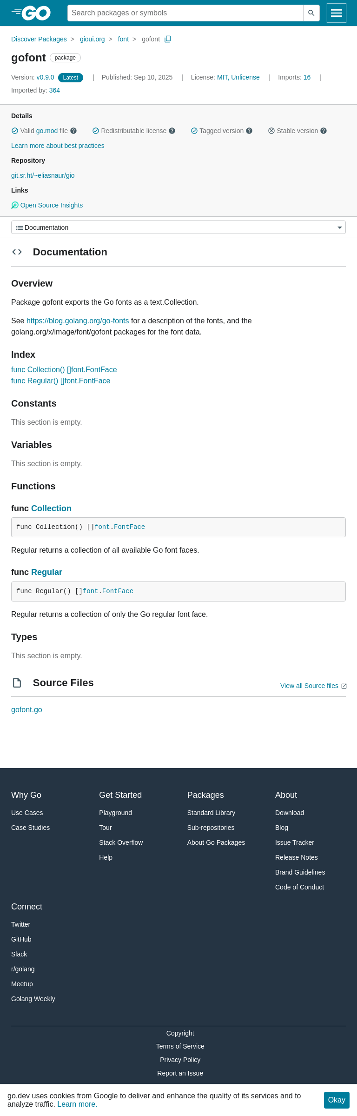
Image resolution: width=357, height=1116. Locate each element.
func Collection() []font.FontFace (64, 370)
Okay (336, 1100)
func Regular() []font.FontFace (60, 381)
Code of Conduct (299, 887)
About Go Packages (216, 842)
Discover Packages (39, 39)
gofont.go (26, 710)
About (286, 795)
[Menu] (178, 227)
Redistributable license (134, 130)
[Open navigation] (336, 13)
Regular (46, 572)
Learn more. (77, 1104)
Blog (281, 827)
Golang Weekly (33, 998)
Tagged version (222, 130)
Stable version (297, 130)
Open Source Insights (47, 205)
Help (105, 857)
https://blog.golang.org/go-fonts (77, 321)
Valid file (44, 130)
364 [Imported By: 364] (35, 90)
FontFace (129, 527)
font (123, 39)
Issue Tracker (294, 842)
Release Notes (296, 857)
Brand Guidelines (300, 872)
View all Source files (309, 685)
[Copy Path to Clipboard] (168, 39)
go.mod (47, 130)
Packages (205, 795)
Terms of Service (180, 1046)
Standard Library (211, 812)
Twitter (20, 924)
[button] (15, 130)
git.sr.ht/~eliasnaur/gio (43, 175)
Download (289, 812)
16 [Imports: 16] (295, 77)
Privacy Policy (180, 1059)
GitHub (21, 939)
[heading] (39, 13)
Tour (105, 827)
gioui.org (92, 39)
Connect (26, 906)
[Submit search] (311, 13)
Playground (115, 812)
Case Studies (30, 827)
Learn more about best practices (58, 145)
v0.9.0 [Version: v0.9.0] (33, 77)
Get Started (120, 795)
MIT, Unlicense (238, 77)
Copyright (180, 1033)
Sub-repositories (211, 827)
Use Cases (27, 812)
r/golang (23, 969)
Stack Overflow (121, 842)
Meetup (22, 984)
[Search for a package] (185, 13)
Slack (19, 954)
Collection (51, 508)
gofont (151, 39)
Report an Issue (180, 1073)
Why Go (26, 795)
